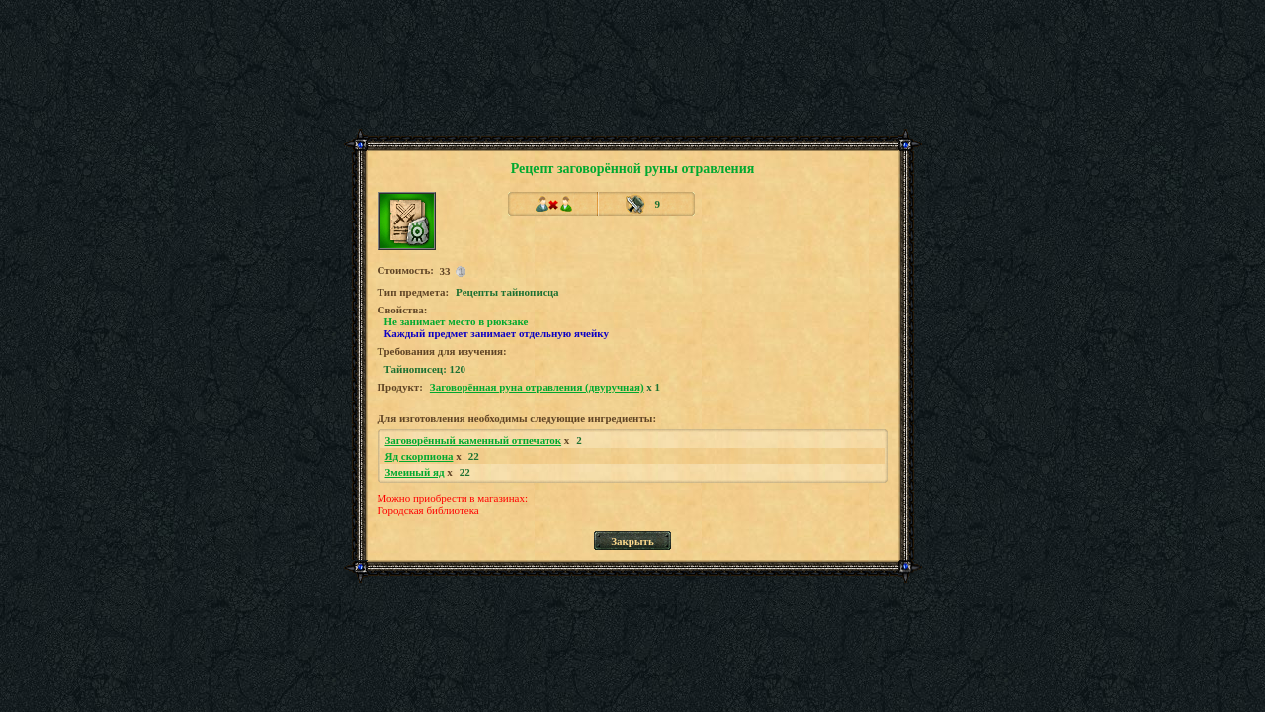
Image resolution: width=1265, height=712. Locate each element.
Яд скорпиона (419, 456)
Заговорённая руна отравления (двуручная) (537, 387)
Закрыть (632, 541)
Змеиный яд (415, 472)
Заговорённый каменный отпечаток (473, 440)
